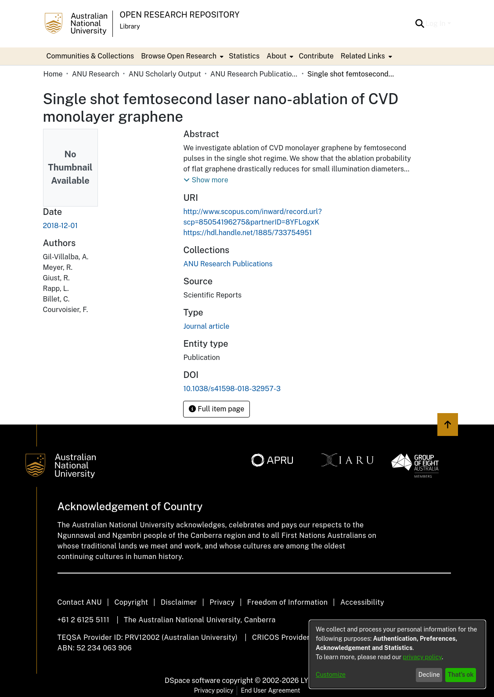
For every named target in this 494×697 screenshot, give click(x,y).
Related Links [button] (363, 56)
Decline (429, 674)
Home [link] (53, 74)
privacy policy (422, 657)
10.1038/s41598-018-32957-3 (232, 389)
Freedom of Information (287, 602)
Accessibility (362, 602)
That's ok (461, 674)
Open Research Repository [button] (180, 14)
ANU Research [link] (95, 74)
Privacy (221, 602)
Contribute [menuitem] (316, 56)
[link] (227, 264)
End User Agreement (270, 690)
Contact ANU (80, 602)
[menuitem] (181, 56)
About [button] (276, 56)
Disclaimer (179, 602)
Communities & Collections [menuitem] (90, 56)
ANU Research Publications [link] (254, 74)
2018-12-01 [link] (60, 225)
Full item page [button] (216, 409)
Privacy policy (214, 690)
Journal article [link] (206, 326)
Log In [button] (436, 23)
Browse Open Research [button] (178, 56)
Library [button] (130, 26)
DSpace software (192, 680)
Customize (331, 674)
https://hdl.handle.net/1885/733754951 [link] (247, 233)
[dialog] (397, 654)
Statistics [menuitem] (244, 56)
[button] (419, 23)
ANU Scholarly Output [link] (165, 74)
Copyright (131, 602)
